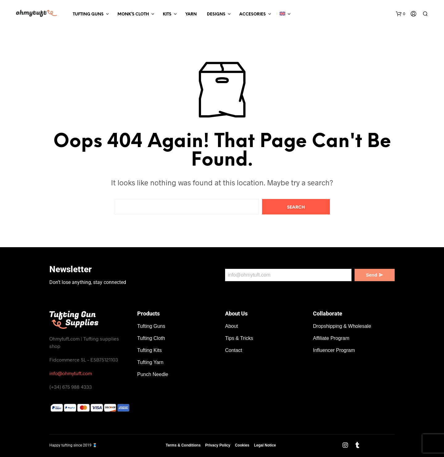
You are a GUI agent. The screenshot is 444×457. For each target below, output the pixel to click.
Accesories (252, 14)
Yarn (191, 14)
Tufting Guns (88, 14)
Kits (167, 14)
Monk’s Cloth (133, 14)
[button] (400, 14)
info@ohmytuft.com (70, 373)
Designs (216, 14)
